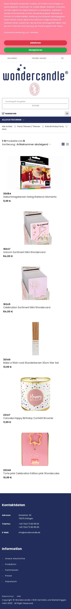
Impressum (11, 581)
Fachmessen (11, 570)
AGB (19, 596)
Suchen (35, 105)
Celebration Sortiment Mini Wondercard (26, 307)
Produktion (10, 564)
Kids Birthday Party (54, 126)
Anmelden (12, 58)
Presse (8, 575)
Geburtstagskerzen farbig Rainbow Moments (30, 196)
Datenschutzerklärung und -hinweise (21, 32)
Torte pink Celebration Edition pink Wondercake (31, 473)
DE (62, 58)
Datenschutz (8, 596)
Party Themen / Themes (28, 126)
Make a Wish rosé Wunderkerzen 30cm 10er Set (31, 362)
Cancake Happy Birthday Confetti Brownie (28, 418)
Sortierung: (9, 144)
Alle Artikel (7, 126)
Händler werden (39, 58)
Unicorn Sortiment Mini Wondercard (24, 252)
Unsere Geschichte (15, 558)
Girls (4, 129)
